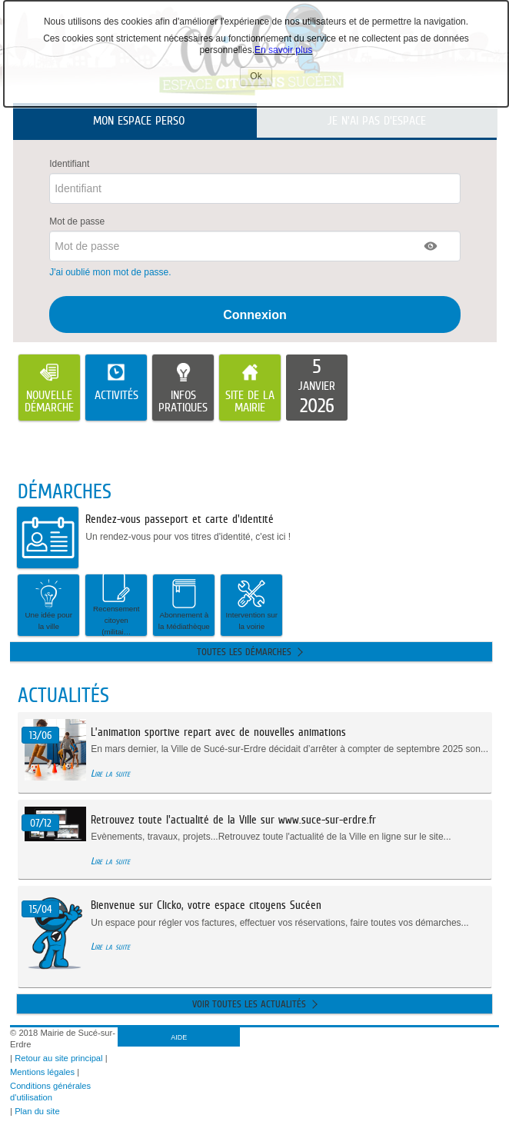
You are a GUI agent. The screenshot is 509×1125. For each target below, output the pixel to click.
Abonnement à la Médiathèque (184, 604)
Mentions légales (42, 1072)
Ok (260, 78)
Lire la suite (110, 773)
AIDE (179, 1037)
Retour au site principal (58, 1058)
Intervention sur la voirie (252, 604)
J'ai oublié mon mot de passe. (111, 272)
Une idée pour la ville (49, 604)
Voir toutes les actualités (249, 1004)
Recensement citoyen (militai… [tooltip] (116, 605)
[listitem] (317, 387)
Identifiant (69, 163)
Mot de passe (77, 221)
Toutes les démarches (244, 651)
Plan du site (37, 1111)
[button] (431, 246)
